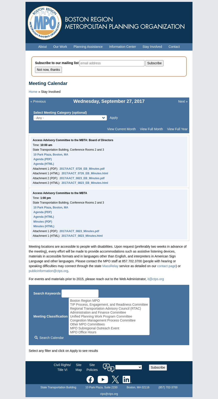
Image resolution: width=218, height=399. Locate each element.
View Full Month (151, 129)
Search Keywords (47, 293)
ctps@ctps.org (109, 394)
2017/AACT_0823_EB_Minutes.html (84, 183)
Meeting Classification (50, 316)
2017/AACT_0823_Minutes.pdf (79, 231)
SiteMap (79, 367)
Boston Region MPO (109, 301)
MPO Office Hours (109, 332)
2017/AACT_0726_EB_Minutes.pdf (82, 168)
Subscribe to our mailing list (57, 63)
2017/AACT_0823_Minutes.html (82, 235)
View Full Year (177, 129)
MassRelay (110, 266)
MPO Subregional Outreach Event (109, 328)
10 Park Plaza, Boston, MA (50, 154)
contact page (166, 266)
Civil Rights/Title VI (62, 367)
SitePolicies (92, 367)
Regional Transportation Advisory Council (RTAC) (109, 309)
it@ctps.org (155, 279)
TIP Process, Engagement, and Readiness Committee (109, 305)
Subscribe (158, 367)
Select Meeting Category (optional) (60, 112)
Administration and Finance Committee (109, 313)
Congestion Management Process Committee (109, 320)
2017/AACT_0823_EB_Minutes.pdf (82, 178)
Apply (114, 118)
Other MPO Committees (109, 324)
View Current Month (121, 129)
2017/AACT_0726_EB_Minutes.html (84, 173)
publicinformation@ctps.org (48, 271)
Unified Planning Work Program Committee (109, 316)
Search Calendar (49, 338)
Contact (174, 47)
